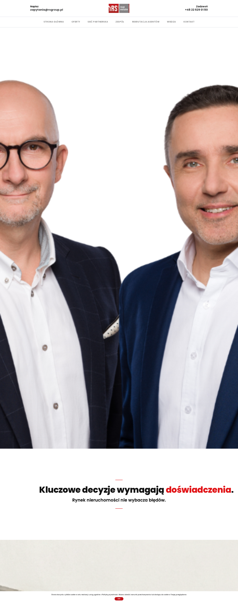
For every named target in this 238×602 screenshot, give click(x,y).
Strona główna (54, 21)
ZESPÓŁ (120, 21)
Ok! (119, 599)
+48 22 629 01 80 (196, 10)
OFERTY (75, 21)
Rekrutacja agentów (146, 21)
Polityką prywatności (110, 594)
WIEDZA (171, 21)
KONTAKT (189, 21)
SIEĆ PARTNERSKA (98, 21)
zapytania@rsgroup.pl (46, 10)
